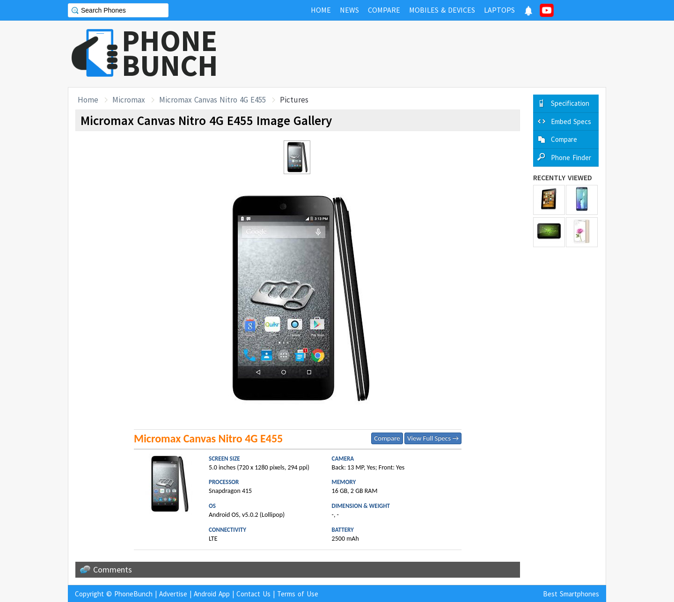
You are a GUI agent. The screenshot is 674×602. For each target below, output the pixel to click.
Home (88, 100)
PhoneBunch (133, 593)
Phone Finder (571, 157)
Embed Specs (571, 121)
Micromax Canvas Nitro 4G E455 (212, 100)
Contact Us (253, 593)
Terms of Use (297, 593)
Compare (387, 438)
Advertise (173, 593)
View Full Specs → (433, 438)
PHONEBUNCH (170, 53)
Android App (212, 593)
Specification (570, 103)
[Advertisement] (435, 54)
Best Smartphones (571, 593)
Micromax (128, 100)
